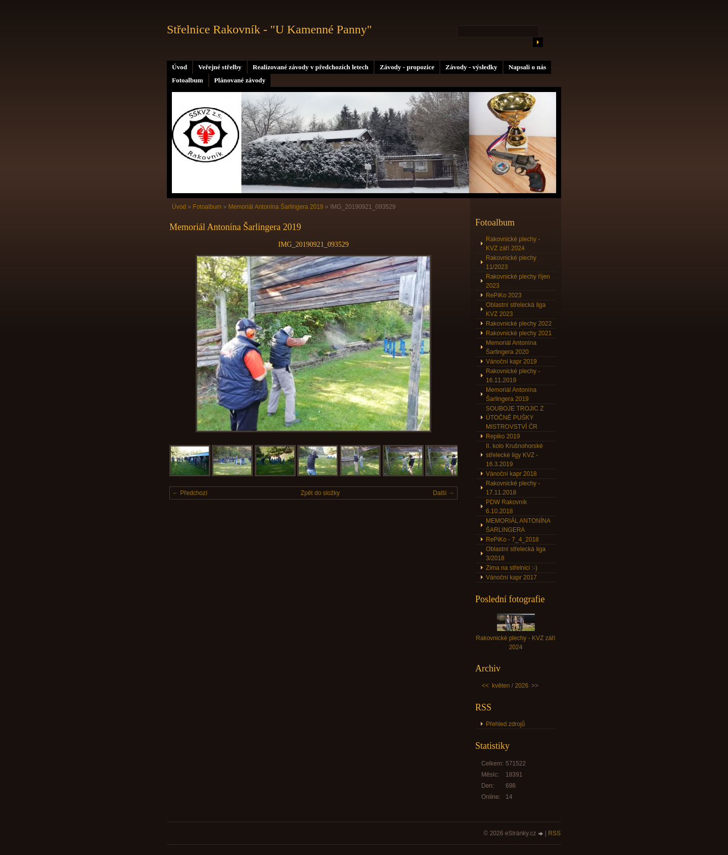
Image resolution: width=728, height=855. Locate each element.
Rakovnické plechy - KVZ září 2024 (513, 244)
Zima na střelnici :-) (511, 567)
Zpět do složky (320, 493)
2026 (521, 685)
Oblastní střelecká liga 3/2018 (515, 554)
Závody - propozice (407, 67)
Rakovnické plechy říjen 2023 (518, 281)
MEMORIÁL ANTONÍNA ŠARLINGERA (518, 525)
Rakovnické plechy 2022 (519, 323)
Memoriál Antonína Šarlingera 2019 (275, 206)
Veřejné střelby (220, 67)
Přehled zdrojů (505, 724)
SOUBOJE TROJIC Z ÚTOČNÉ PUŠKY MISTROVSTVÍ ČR (514, 417)
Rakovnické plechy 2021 (519, 333)
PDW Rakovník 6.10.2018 (506, 507)
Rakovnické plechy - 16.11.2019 (513, 376)
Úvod (179, 67)
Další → (443, 493)
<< (485, 685)
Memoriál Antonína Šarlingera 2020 (511, 347)
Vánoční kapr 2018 (511, 473)
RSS (554, 833)
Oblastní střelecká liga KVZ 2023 (515, 309)
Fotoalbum (187, 80)
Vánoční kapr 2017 (511, 577)
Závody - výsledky (471, 67)
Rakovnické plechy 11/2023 (511, 262)
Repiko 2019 (503, 436)
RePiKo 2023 (504, 295)
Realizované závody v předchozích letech (311, 67)
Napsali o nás (528, 67)
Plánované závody (239, 80)
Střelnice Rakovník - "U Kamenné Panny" (269, 29)
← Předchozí (189, 493)
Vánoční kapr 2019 (511, 361)
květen (501, 685)
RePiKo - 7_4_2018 (512, 539)
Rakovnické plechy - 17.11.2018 (513, 488)
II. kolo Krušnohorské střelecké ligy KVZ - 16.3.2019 (514, 455)
